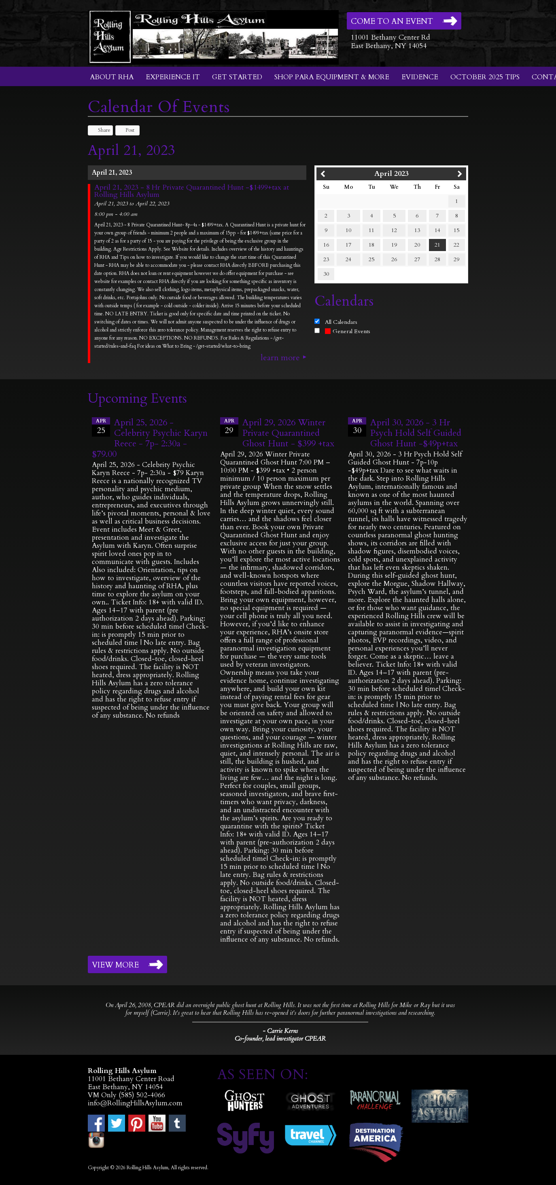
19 (394, 245)
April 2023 (391, 174)
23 (326, 259)
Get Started (237, 77)
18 (371, 245)
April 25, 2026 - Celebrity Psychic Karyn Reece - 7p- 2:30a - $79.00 (150, 438)
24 (348, 259)
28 (437, 259)
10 (348, 230)
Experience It (173, 77)
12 (394, 230)
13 (417, 230)
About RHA (112, 77)
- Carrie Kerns (280, 1031)
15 (456, 230)
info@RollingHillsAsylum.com (135, 1103)
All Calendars (341, 322)
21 (437, 245)
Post (126, 130)
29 (456, 259)
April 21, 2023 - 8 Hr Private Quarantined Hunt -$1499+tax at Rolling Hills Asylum (191, 191)
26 (394, 259)
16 (326, 245)
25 (371, 259)
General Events (347, 331)
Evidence (419, 77)
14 (437, 230)
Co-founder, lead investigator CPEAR (280, 1039)
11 (371, 230)
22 (456, 245)
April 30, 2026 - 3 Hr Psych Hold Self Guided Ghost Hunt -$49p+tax (415, 433)
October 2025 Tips (485, 77)
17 (348, 245)
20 (417, 245)
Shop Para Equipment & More (331, 77)
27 (417, 259)
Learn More (280, 358)
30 (326, 274)
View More (115, 965)
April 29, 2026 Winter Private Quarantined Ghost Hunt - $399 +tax (288, 433)
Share (100, 130)
